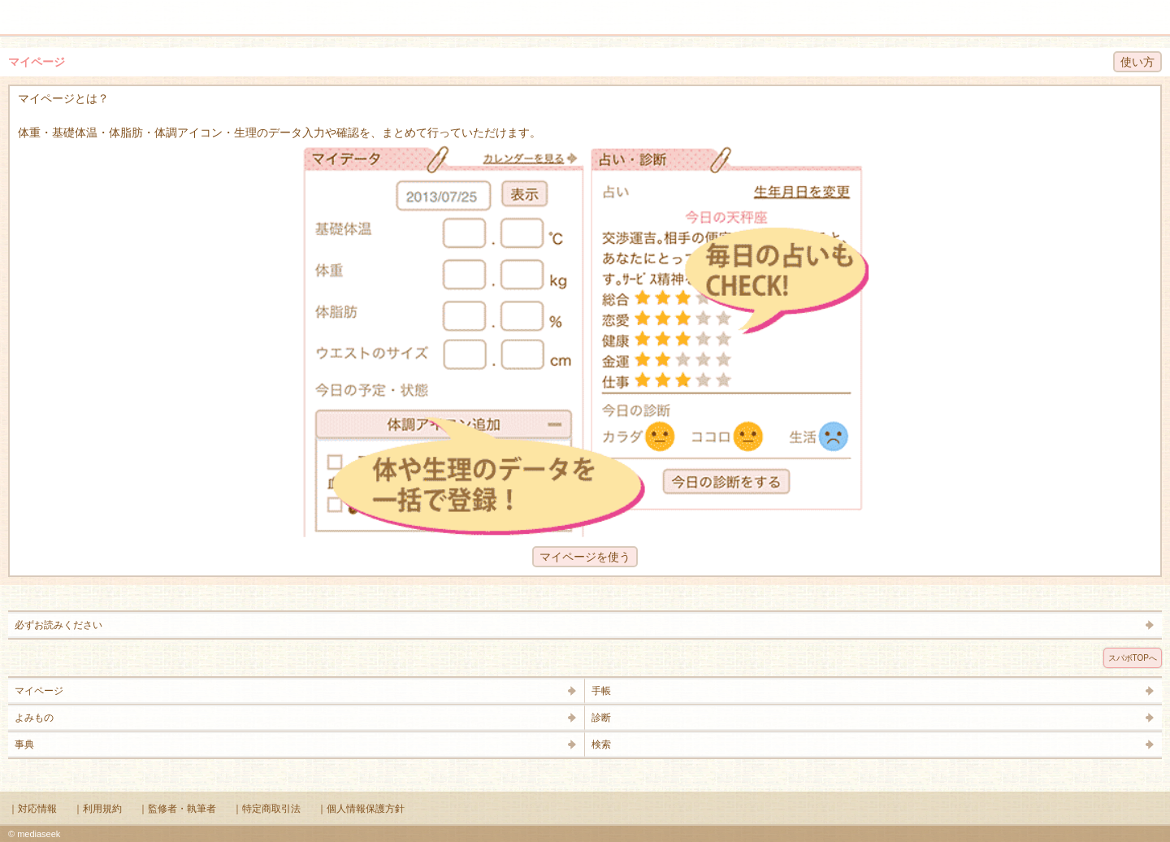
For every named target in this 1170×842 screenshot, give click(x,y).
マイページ (39, 691)
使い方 (1137, 61)
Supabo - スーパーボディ (588, 20)
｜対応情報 (32, 808)
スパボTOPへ (1132, 657)
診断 (601, 717)
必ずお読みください (58, 625)
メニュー (23, 9)
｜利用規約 (97, 808)
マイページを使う (585, 556)
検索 (1106, 9)
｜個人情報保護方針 (361, 808)
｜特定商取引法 (266, 808)
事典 (24, 744)
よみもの (34, 717)
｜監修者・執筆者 (177, 808)
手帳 (601, 691)
